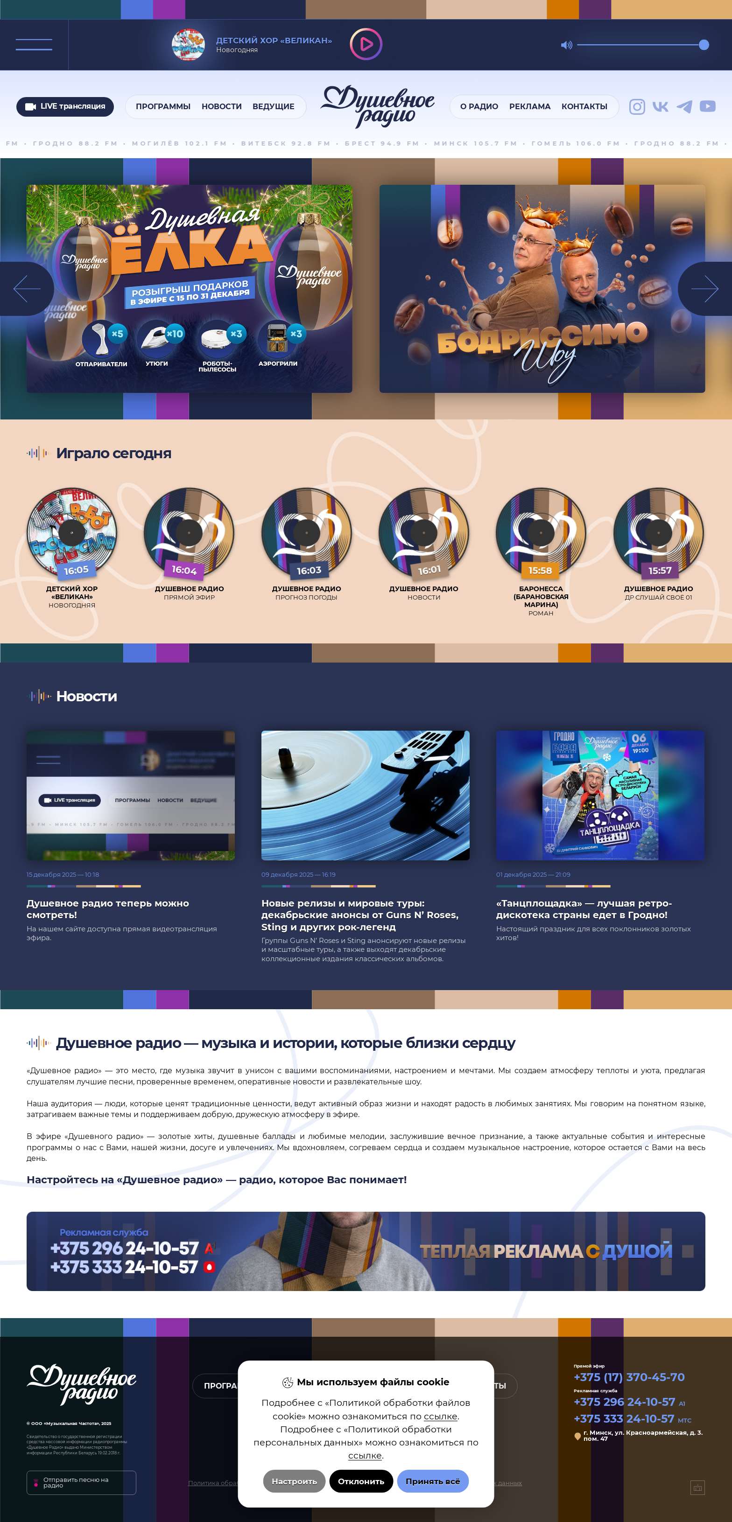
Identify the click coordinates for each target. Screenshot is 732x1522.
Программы (163, 106)
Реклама (530, 106)
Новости (222, 106)
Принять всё (433, 1481)
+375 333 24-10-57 (633, 1418)
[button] (705, 289)
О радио (479, 106)
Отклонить (361, 1481)
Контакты (584, 106)
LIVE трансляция (65, 106)
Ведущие (274, 106)
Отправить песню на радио (76, 1482)
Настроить (294, 1481)
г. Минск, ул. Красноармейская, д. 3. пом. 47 (643, 1436)
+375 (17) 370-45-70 (629, 1377)
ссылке (441, 1416)
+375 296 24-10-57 (629, 1402)
